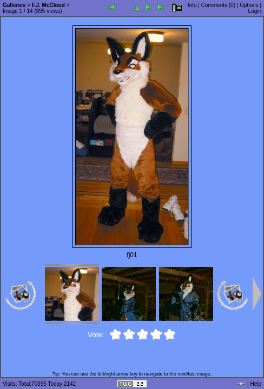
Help (255, 384)
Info (192, 5)
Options (249, 5)
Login (254, 11)
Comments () (218, 5)
